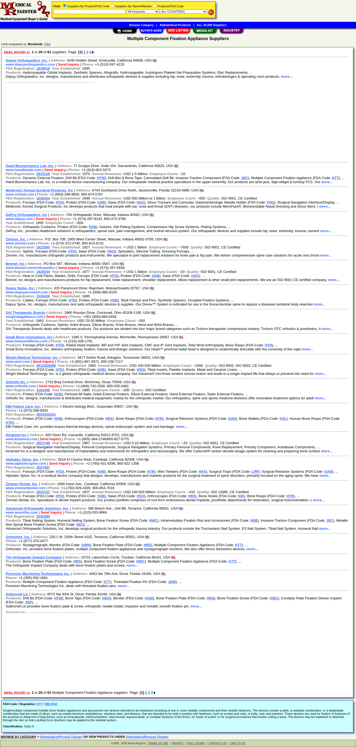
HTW (101, 178)
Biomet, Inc (15, 264)
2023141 (43, 492)
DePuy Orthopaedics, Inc (26, 215)
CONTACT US (217, 743)
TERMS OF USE (158, 743)
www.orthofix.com (21, 386)
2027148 (43, 443)
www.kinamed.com (21, 439)
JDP (28, 602)
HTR (268, 345)
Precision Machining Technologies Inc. (38, 574)
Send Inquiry (68, 64)
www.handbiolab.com (24, 170)
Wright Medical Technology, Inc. (32, 357)
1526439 (43, 296)
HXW (149, 598)
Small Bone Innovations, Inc (29, 337)
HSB (253, 520)
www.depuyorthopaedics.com (30, 64)
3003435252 (46, 414)
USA (47, 44)
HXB (101, 202)
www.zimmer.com (20, 243)
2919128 (43, 174)
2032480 (43, 516)
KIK (241, 496)
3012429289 (46, 366)
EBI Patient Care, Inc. (23, 406)
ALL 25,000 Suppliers (212, 25)
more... (287, 76)
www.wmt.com (18, 362)
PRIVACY (178, 743)
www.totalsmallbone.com (27, 341)
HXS (202, 471)
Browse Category (141, 25)
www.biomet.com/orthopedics (30, 268)
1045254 (43, 198)
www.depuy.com (19, 219)
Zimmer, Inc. (16, 239)
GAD (232, 419)
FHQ (270, 202)
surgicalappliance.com (24, 317)
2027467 (43, 467)
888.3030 (51, 704)
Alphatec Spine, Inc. (22, 459)
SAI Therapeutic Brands (25, 313)
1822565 (43, 247)
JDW (172, 582)
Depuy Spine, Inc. (20, 288)
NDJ (79, 524)
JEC (244, 178)
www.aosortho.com (22, 512)
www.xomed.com (20, 194)
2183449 (43, 390)
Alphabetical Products (175, 25)
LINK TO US (237, 743)
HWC (153, 520)
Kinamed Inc (16, 435)
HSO (140, 202)
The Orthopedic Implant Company (34, 557)
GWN (85, 545)
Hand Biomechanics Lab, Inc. (30, 166)
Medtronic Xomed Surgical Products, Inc (39, 190)
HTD (59, 202)
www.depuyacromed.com (27, 292)
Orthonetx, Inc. (18, 537)
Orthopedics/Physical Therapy (61, 736)
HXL (283, 419)
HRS (147, 545)
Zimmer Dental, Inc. (22, 484)
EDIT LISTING (196, 743)
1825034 (43, 272)
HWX (106, 598)
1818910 (43, 68)
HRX (109, 419)
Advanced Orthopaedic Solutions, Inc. (37, 508)
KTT (335, 178)
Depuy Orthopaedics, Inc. (27, 60)
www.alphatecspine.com (26, 463)
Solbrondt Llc (17, 594)
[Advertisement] (165, 121)
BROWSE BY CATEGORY (18, 736)
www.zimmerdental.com (26, 488)
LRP (254, 471)
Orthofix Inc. (16, 382)
